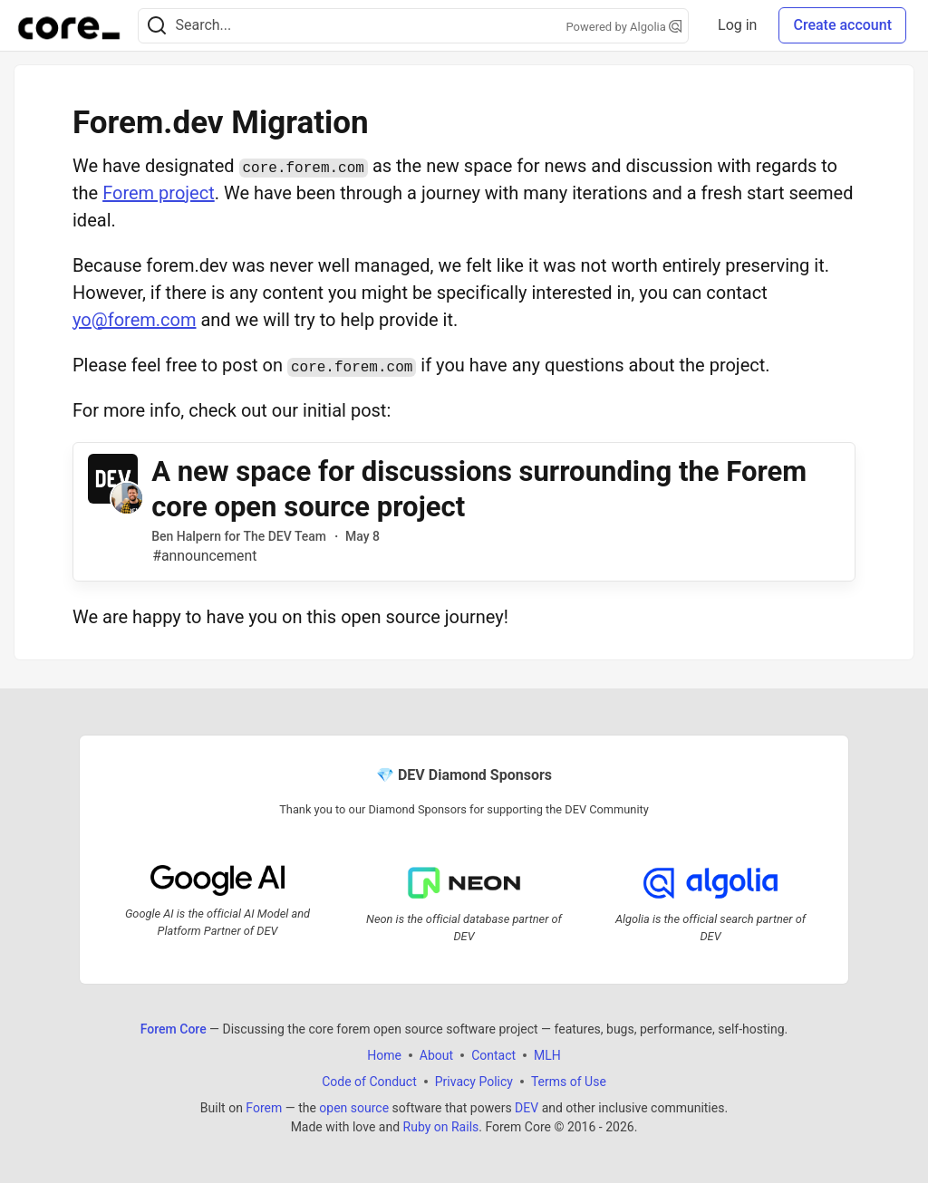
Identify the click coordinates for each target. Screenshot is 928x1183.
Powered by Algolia (624, 27)
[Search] (157, 26)
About (436, 1054)
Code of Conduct (369, 1080)
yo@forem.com (134, 320)
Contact (493, 1054)
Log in (737, 25)
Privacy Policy (474, 1080)
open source (354, 1107)
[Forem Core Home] (68, 25)
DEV (526, 1107)
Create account (842, 25)
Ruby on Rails (441, 1126)
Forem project (158, 193)
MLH (547, 1054)
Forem (264, 1107)
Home (384, 1054)
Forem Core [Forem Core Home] (173, 1028)
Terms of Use (568, 1080)
